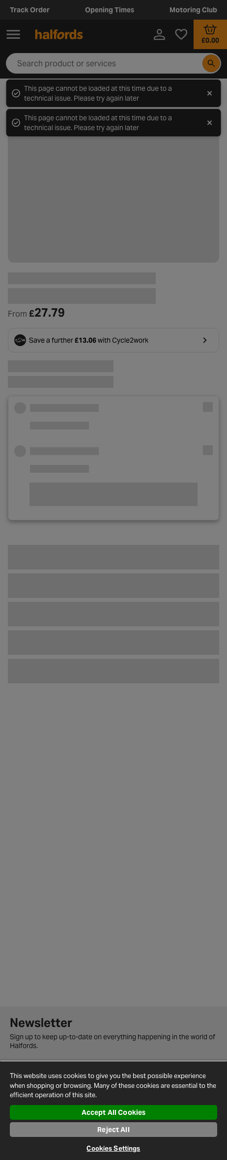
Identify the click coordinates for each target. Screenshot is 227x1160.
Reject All (113, 1129)
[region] (113, 1110)
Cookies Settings (113, 1148)
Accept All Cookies (114, 1112)
